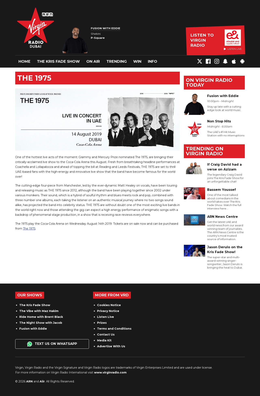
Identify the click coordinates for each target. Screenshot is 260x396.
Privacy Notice (108, 311)
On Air (93, 61)
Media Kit (104, 340)
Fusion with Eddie (33, 328)
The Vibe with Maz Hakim (38, 311)
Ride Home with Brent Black (41, 317)
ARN (29, 381)
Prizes (102, 323)
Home (24, 61)
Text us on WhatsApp (52, 344)
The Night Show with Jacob (40, 323)
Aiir (42, 381)
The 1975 (29, 228)
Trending (116, 61)
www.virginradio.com (110, 372)
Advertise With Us (111, 346)
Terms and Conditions (114, 328)
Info (152, 61)
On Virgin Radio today (209, 82)
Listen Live (105, 317)
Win (137, 61)
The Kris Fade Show (58, 61)
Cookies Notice (109, 305)
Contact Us (106, 334)
